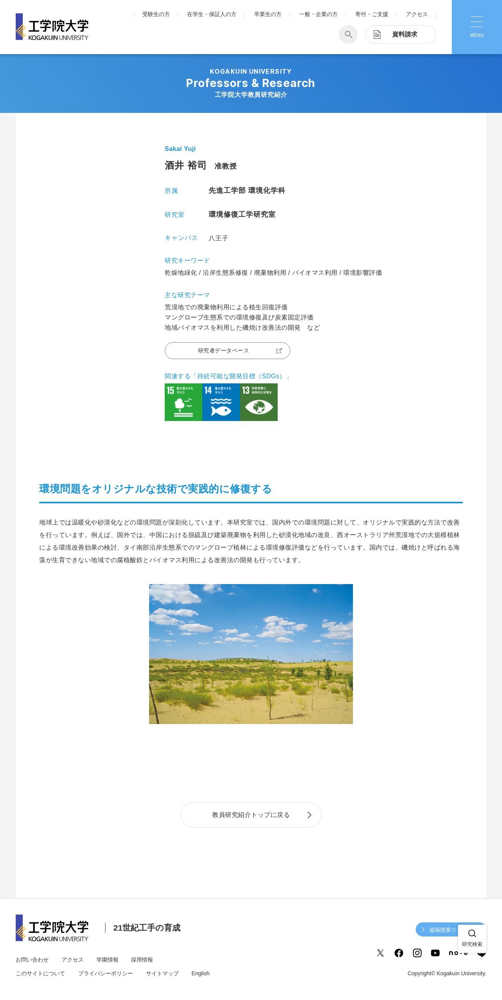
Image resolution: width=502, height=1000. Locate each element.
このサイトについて (40, 973)
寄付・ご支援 (371, 14)
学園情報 (107, 959)
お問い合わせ (32, 959)
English (200, 973)
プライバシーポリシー (105, 973)
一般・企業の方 (318, 14)
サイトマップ (162, 973)
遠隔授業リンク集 (451, 930)
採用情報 (142, 959)
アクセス (417, 14)
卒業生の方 (268, 14)
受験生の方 (156, 14)
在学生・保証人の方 (211, 14)
